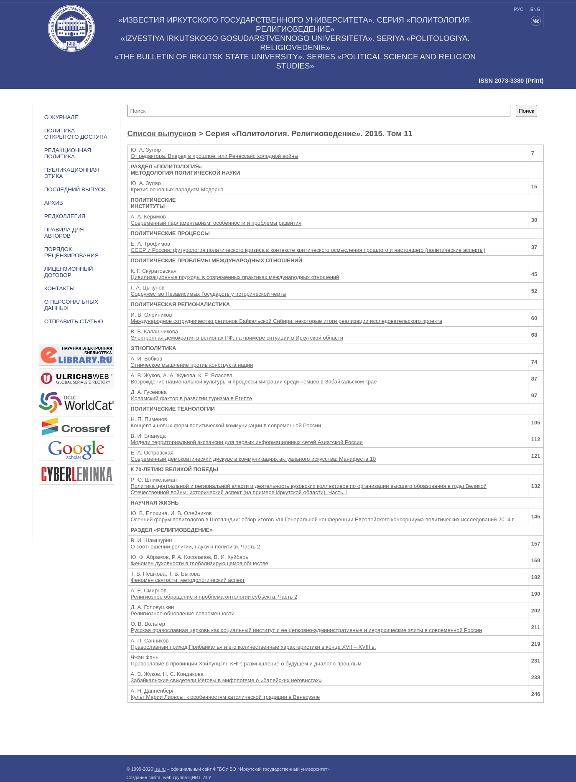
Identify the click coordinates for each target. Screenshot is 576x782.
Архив (53, 203)
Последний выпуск (74, 189)
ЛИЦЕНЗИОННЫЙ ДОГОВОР (68, 272)
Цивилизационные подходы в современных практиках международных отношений (235, 277)
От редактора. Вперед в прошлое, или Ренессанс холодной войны (214, 156)
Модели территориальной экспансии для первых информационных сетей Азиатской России (247, 442)
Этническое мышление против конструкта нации (192, 365)
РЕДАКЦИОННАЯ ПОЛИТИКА (67, 153)
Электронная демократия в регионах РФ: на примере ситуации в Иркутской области (237, 338)
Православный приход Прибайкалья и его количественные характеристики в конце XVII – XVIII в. (253, 647)
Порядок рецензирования (71, 252)
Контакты (59, 288)
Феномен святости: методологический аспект (188, 580)
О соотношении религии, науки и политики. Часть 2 (195, 546)
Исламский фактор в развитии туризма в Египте (191, 398)
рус (518, 9)
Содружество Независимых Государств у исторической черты (209, 294)
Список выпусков (161, 133)
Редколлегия (65, 216)
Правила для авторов (64, 232)
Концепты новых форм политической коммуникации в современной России (226, 425)
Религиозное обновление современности (183, 613)
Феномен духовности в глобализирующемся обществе (199, 563)
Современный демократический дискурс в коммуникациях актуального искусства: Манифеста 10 (253, 459)
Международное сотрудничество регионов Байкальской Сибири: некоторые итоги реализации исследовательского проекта (286, 321)
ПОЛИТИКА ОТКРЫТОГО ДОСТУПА (75, 133)
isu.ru (160, 769)
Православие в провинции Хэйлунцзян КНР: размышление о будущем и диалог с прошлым (246, 663)
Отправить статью (73, 321)
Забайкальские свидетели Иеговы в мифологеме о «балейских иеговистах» (226, 680)
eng (535, 9)
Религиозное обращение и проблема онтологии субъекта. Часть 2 (214, 597)
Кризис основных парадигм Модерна (177, 189)
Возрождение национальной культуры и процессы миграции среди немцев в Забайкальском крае (254, 381)
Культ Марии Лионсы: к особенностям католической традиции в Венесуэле (225, 697)
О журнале (61, 117)
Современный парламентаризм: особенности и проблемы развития (216, 223)
